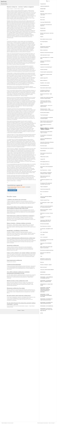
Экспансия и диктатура (43, 69)
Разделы (22, 420)
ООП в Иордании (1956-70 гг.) (44, 161)
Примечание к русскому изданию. (45, 274)
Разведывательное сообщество (14, 370)
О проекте (19, 420)
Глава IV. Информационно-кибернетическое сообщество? (21, 347)
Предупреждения (43, 30)
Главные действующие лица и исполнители (46, 148)
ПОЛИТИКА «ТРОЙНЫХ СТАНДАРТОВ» (17, 340)
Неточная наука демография (44, 223)
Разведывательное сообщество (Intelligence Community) (20, 325)
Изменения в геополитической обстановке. (46, 52)
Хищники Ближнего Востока (44, 64)
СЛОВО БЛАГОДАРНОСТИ (44, 6)
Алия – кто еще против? (44, 237)
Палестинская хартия (43, 145)
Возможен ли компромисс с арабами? (46, 264)
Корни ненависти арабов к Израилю (45, 87)
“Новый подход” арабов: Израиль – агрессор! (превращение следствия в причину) (45, 102)
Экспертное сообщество (13, 355)
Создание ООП (42, 159)
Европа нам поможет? (43, 267)
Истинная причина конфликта (44, 112)
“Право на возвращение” (44, 186)
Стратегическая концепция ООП (45, 189)
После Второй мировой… (44, 41)
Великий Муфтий (43, 150)
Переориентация (42, 28)
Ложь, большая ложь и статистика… (45, 226)
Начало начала (42, 19)
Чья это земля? (42, 17)
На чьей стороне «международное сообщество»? (19, 405)
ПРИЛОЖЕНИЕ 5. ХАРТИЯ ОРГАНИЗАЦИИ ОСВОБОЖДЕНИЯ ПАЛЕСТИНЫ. (46, 295)
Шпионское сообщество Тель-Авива (16, 398)
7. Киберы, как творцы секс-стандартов (16, 309)
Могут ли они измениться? (44, 191)
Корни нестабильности (43, 80)
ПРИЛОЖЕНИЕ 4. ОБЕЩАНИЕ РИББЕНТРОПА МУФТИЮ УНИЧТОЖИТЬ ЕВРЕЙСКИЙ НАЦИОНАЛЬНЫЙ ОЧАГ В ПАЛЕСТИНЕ (45, 289)
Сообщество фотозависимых (14, 374)
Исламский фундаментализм (44, 85)
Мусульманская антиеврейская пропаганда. (46, 250)
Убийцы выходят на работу (44, 156)
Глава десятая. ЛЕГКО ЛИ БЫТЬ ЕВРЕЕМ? (47, 269)
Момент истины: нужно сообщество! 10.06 (17, 390)
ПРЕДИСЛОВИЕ (43, 8)
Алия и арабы (42, 234)
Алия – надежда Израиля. (44, 232)
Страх (41, 256)
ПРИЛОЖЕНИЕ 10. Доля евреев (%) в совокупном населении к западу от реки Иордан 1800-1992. (46, 309)
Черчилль (41, 36)
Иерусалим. (42, 262)
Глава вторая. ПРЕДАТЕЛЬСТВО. (45, 22)
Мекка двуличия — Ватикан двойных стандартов (19, 333)
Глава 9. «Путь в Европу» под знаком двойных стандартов (21, 362)
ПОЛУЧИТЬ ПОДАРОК (12, 190)
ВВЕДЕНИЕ (42, 11)
